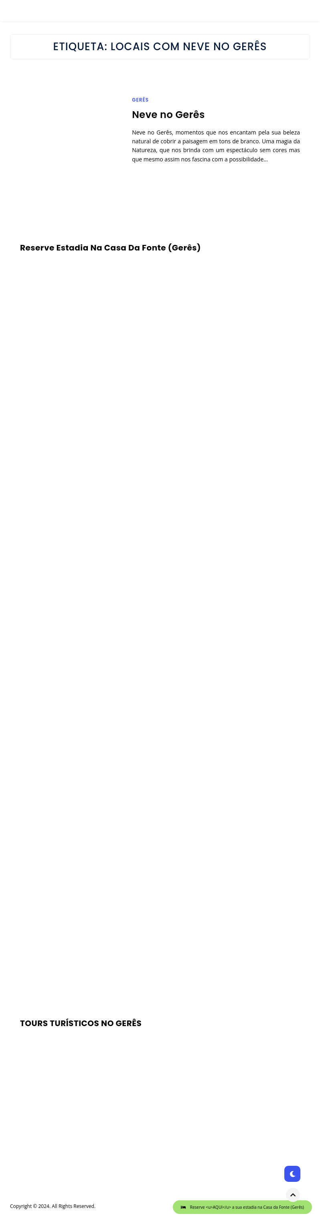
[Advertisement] (160, 874)
